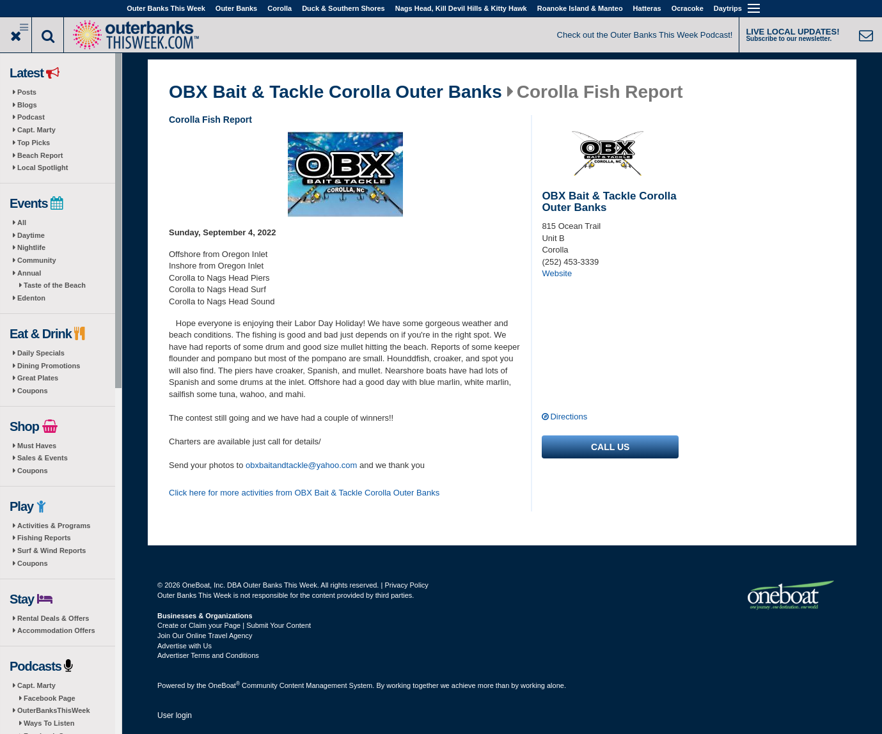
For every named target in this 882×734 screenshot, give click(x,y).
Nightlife (31, 247)
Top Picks (33, 142)
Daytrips (728, 8)
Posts (26, 92)
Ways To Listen (49, 723)
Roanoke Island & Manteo (580, 8)
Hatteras (647, 8)
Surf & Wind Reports (51, 550)
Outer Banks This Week (166, 8)
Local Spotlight (42, 167)
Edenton (31, 298)
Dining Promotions (48, 366)
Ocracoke (688, 8)
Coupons (32, 390)
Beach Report (40, 155)
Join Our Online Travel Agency (205, 635)
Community (36, 260)
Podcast (31, 117)
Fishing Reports (44, 538)
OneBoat (224, 685)
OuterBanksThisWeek (53, 710)
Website (557, 273)
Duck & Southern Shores (343, 8)
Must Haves (36, 445)
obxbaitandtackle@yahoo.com (301, 465)
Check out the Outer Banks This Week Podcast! (645, 35)
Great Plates (37, 378)
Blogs (27, 105)
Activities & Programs (53, 525)
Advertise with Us (184, 646)
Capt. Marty (36, 130)
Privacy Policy (406, 585)
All (21, 222)
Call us (610, 447)
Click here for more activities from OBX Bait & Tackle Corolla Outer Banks (304, 492)
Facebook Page (49, 698)
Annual (29, 273)
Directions (568, 416)
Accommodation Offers (56, 630)
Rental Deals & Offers (53, 618)
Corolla (279, 8)
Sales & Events (42, 458)
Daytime (31, 235)
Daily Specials (41, 353)
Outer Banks (236, 8)
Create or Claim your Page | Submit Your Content (234, 625)
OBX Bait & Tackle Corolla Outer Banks (335, 92)
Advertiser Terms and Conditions (208, 655)
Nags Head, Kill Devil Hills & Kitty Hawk (461, 8)
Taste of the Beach (55, 285)
